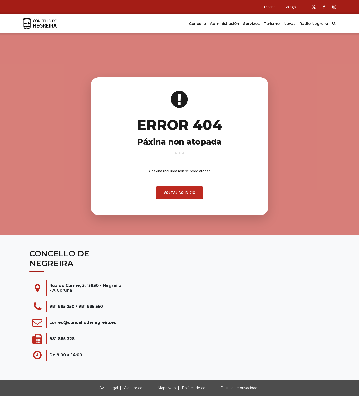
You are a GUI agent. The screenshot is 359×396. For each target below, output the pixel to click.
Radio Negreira (313, 23)
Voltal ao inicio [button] (179, 192)
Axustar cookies (137, 388)
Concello (197, 23)
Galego (290, 6)
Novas (289, 23)
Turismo (272, 23)
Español (270, 6)
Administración (224, 23)
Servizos (251, 23)
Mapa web (167, 388)
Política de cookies (198, 388)
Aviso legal (108, 388)
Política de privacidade (240, 388)
